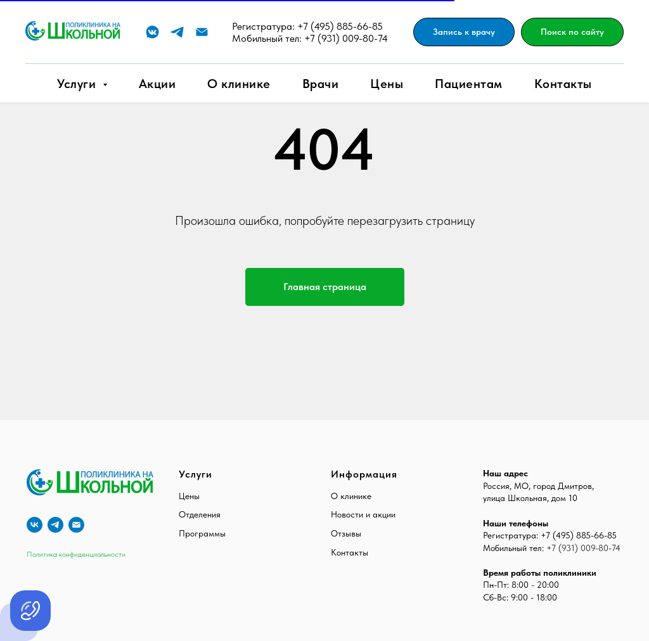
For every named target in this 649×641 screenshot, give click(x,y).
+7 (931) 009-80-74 (346, 38)
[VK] (152, 32)
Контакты (563, 83)
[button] (464, 32)
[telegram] (55, 525)
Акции (157, 83)
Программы (202, 533)
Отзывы (346, 533)
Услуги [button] (78, 83)
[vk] (34, 525)
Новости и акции (363, 514)
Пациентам (469, 83)
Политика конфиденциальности (76, 554)
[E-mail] (202, 32)
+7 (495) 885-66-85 (340, 26)
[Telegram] (177, 32)
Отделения (200, 514)
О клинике (239, 83)
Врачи (320, 83)
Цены (386, 83)
